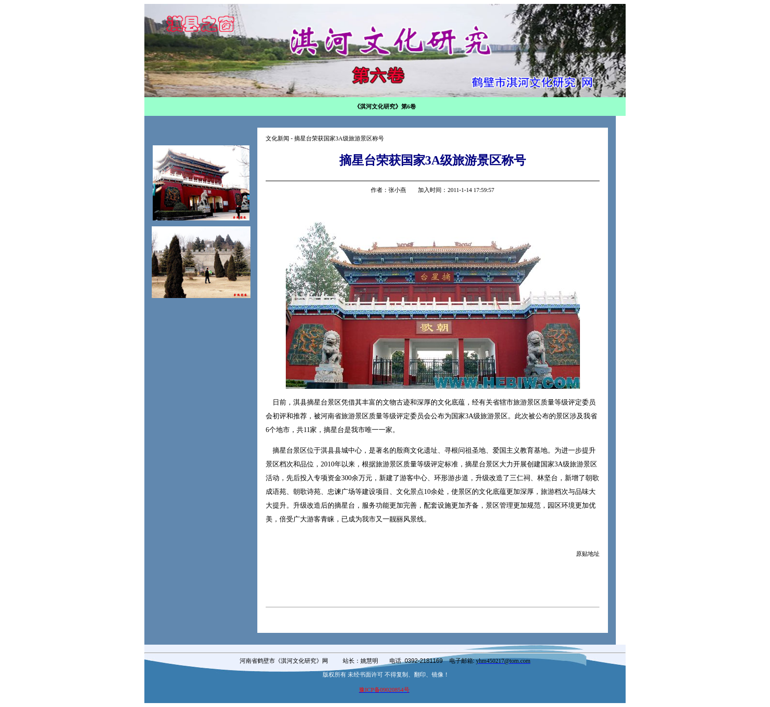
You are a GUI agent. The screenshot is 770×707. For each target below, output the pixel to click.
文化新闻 (277, 138)
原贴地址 (588, 553)
